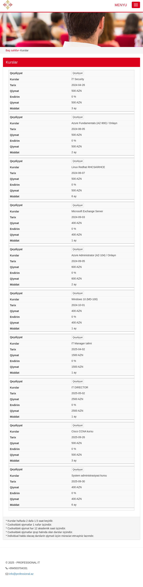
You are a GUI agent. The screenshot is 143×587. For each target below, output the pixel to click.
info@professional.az (21, 573)
